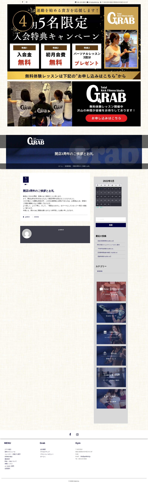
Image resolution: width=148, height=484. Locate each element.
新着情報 (68, 166)
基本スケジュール (10, 451)
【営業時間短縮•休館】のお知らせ (107, 252)
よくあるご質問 (9, 466)
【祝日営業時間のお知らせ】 (105, 241)
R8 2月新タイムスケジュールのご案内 (108, 245)
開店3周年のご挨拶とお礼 (81, 166)
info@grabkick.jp (85, 456)
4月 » (101, 207)
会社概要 (43, 449)
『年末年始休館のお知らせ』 (105, 248)
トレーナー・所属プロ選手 (13, 454)
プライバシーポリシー (47, 454)
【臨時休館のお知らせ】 (104, 256)
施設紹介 (7, 459)
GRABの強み (8, 456)
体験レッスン (9, 463)
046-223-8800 (81, 2)
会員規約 (7, 468)
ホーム (60, 166)
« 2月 (97, 207)
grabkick (26, 217)
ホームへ (43, 456)
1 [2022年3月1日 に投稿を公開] (101, 188)
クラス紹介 (8, 449)
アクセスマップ (45, 451)
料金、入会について (11, 461)
